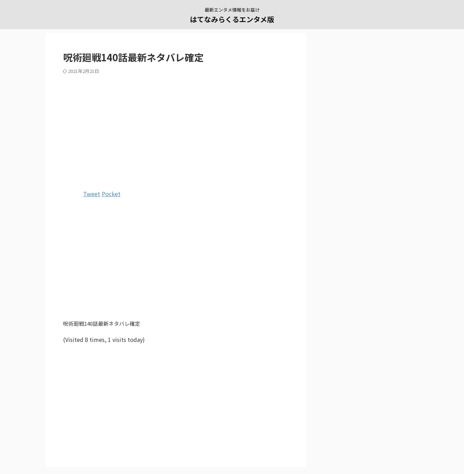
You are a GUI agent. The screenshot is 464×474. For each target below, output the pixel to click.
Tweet (91, 193)
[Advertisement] (176, 130)
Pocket (111, 193)
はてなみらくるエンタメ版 (232, 19)
